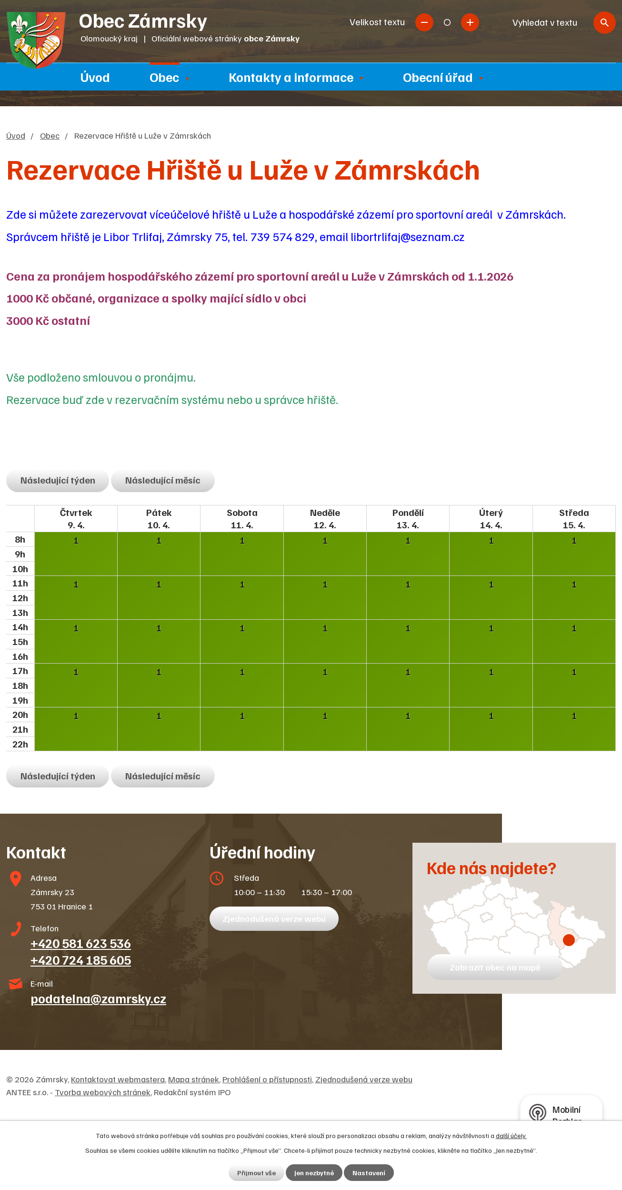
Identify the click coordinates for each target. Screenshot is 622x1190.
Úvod (95, 77)
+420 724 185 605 (80, 959)
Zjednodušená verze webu (274, 918)
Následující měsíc (163, 479)
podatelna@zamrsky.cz (98, 998)
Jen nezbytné (314, 1173)
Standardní (447, 22)
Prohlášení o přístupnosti (267, 1079)
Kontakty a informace (291, 77)
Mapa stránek (193, 1079)
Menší (424, 22)
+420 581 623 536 (80, 943)
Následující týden (57, 479)
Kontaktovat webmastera (118, 1079)
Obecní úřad (438, 77)
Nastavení (368, 1173)
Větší (470, 22)
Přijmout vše (256, 1173)
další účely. (511, 1135)
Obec (164, 77)
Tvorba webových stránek (102, 1092)
